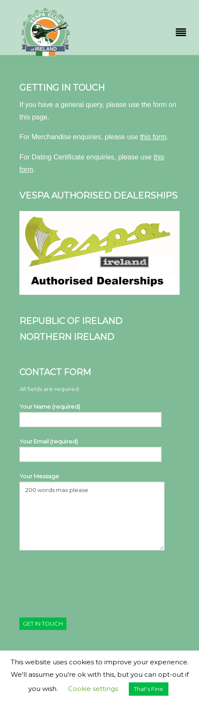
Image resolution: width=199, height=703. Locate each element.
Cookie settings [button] (93, 689)
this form (153, 137)
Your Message (92, 511)
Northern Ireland (66, 337)
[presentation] (84, 578)
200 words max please (92, 516)
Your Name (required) (90, 415)
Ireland (101, 321)
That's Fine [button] (148, 688)
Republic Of (49, 321)
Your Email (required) (90, 450)
